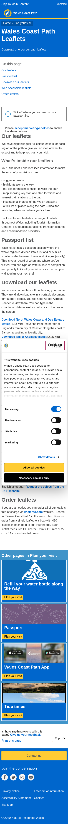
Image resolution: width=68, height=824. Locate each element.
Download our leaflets (15, 82)
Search (53, 13)
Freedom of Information (49, 791)
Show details (46, 456)
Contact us (34, 755)
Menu (63, 13)
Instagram (22, 777)
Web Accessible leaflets (16, 88)
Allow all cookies (34, 467)
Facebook (4, 777)
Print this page (11, 740)
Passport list (9, 76)
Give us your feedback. (25, 734)
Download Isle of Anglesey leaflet (24, 336)
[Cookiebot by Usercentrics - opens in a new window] (55, 346)
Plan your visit (22, 23)
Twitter (13, 777)
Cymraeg (62, 4)
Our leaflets (8, 70)
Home (7, 23)
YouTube (31, 777)
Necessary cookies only (34, 477)
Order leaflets (10, 93)
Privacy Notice (10, 791)
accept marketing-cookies (32, 128)
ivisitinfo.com (33, 511)
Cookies (39, 797)
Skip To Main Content (15, 4)
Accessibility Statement (16, 797)
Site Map (7, 804)
